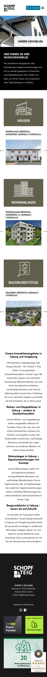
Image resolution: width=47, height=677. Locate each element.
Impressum (18, 604)
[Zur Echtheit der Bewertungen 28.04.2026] (38, 670)
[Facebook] (26, 610)
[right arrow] (45, 150)
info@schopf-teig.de (26, 595)
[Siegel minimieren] (44, 653)
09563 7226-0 (26, 592)
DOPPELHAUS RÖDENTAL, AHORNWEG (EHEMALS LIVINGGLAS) (23, 133)
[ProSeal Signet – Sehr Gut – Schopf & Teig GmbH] (38, 659)
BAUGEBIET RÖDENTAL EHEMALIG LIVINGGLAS (22, 294)
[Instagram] (21, 610)
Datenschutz (29, 604)
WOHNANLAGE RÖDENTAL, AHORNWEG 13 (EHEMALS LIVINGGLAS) (18, 215)
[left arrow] (2, 150)
